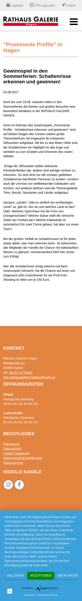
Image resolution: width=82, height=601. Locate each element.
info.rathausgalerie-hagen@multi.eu (29, 377)
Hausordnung (13, 463)
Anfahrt (68, 5)
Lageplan (15, 5)
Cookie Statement (16, 453)
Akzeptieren (40, 576)
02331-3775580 (20, 372)
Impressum (11, 444)
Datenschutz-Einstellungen (22, 458)
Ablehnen (15, 576)
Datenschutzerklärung (47, 595)
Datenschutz (12, 448)
